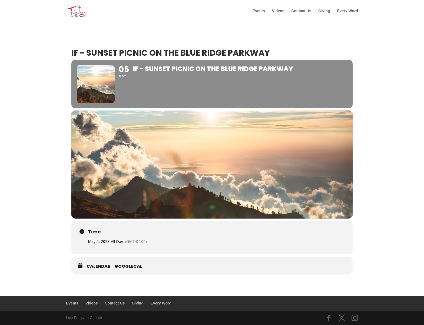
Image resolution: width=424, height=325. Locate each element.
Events (259, 11)
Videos (278, 11)
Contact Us (301, 11)
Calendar (99, 266)
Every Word (347, 11)
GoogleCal (128, 266)
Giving (324, 11)
